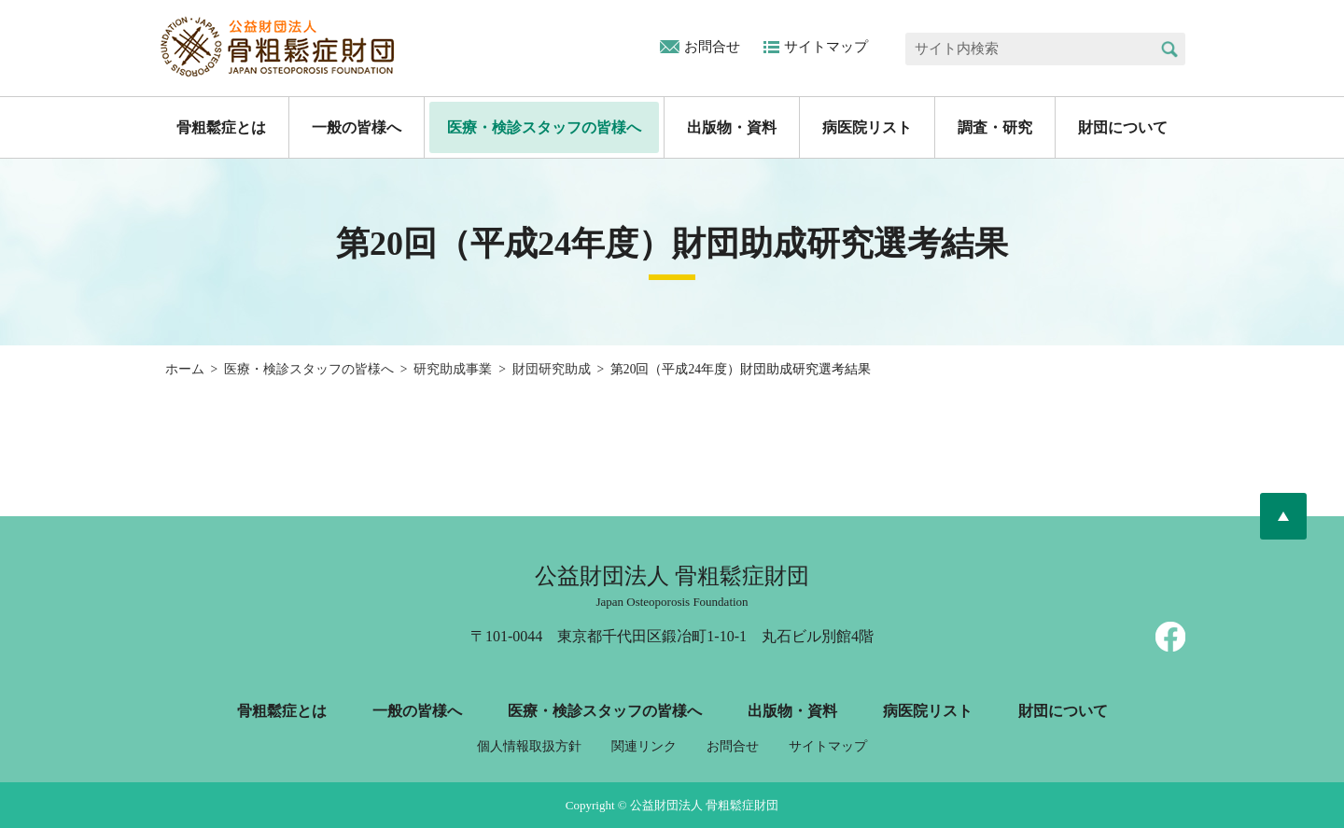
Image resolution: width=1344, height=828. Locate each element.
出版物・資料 (732, 127)
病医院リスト (867, 127)
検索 (1169, 49)
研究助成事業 (452, 369)
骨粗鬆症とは (221, 127)
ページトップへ (1283, 516)
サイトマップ (826, 46)
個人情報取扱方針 (529, 746)
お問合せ (712, 46)
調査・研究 (995, 127)
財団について (1123, 127)
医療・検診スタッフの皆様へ (544, 127)
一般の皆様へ (356, 127)
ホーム (184, 369)
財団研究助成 (551, 369)
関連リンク (644, 746)
